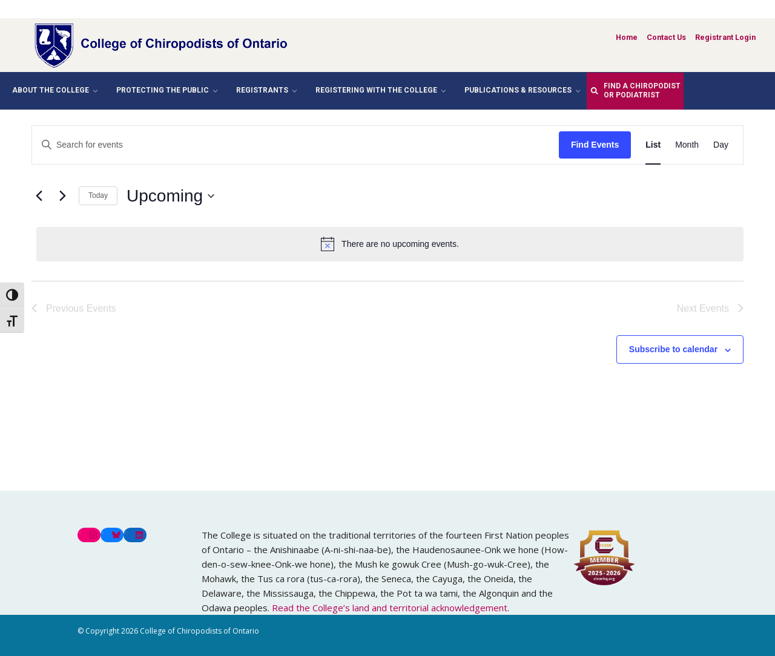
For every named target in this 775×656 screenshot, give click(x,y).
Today (98, 195)
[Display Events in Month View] (687, 145)
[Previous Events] (38, 196)
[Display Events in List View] (653, 145)
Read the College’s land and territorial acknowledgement (389, 608)
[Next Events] (62, 196)
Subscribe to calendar (673, 349)
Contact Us (666, 37)
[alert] (390, 244)
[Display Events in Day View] (720, 145)
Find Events (595, 144)
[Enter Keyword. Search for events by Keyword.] (295, 145)
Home (627, 37)
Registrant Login (725, 37)
